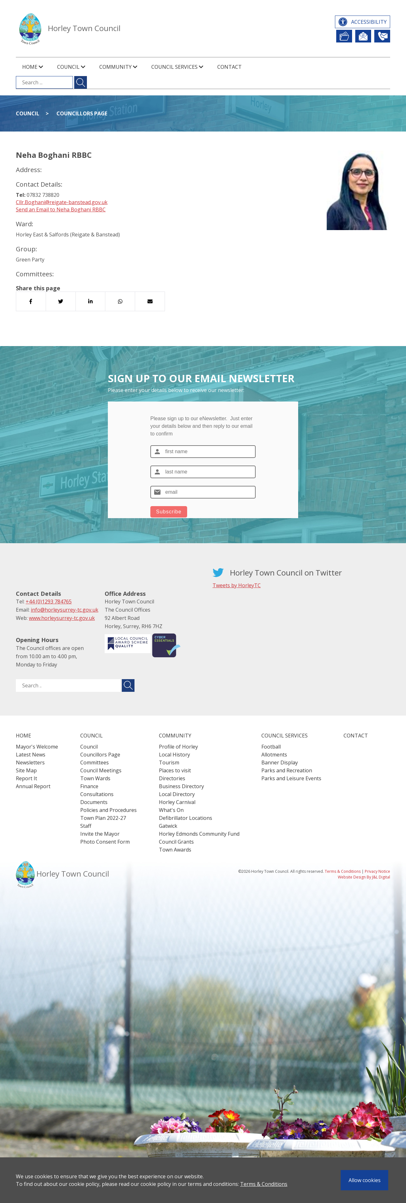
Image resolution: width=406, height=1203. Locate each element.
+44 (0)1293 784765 (49, 601)
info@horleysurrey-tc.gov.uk (64, 609)
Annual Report (33, 786)
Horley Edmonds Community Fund (199, 833)
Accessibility (369, 21)
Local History (174, 754)
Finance (89, 786)
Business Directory (181, 786)
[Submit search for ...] (80, 82)
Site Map (26, 770)
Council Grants (176, 841)
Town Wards (95, 778)
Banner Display (279, 762)
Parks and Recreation (286, 770)
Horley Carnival (177, 802)
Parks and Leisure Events (291, 778)
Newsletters (30, 762)
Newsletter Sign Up (363, 36)
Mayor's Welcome (37, 746)
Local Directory (177, 794)
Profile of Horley (178, 746)
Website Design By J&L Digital (364, 877)
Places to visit (175, 770)
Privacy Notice (377, 871)
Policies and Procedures (108, 810)
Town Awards (175, 849)
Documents (94, 802)
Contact (229, 66)
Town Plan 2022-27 (103, 817)
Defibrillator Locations (185, 817)
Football (271, 746)
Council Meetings (100, 770)
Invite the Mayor (100, 833)
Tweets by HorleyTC (237, 585)
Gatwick (168, 825)
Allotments (274, 754)
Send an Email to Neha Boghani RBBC (61, 209)
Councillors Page (81, 113)
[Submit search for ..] (128, 685)
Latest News (30, 754)
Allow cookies (365, 1180)
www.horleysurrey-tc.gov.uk (62, 617)
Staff (85, 825)
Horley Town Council (84, 28)
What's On (171, 810)
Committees (94, 762)
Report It (344, 36)
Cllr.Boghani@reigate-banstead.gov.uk (62, 202)
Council (27, 113)
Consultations (97, 794)
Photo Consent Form (105, 841)
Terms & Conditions (263, 1183)
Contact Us (382, 36)
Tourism (169, 762)
